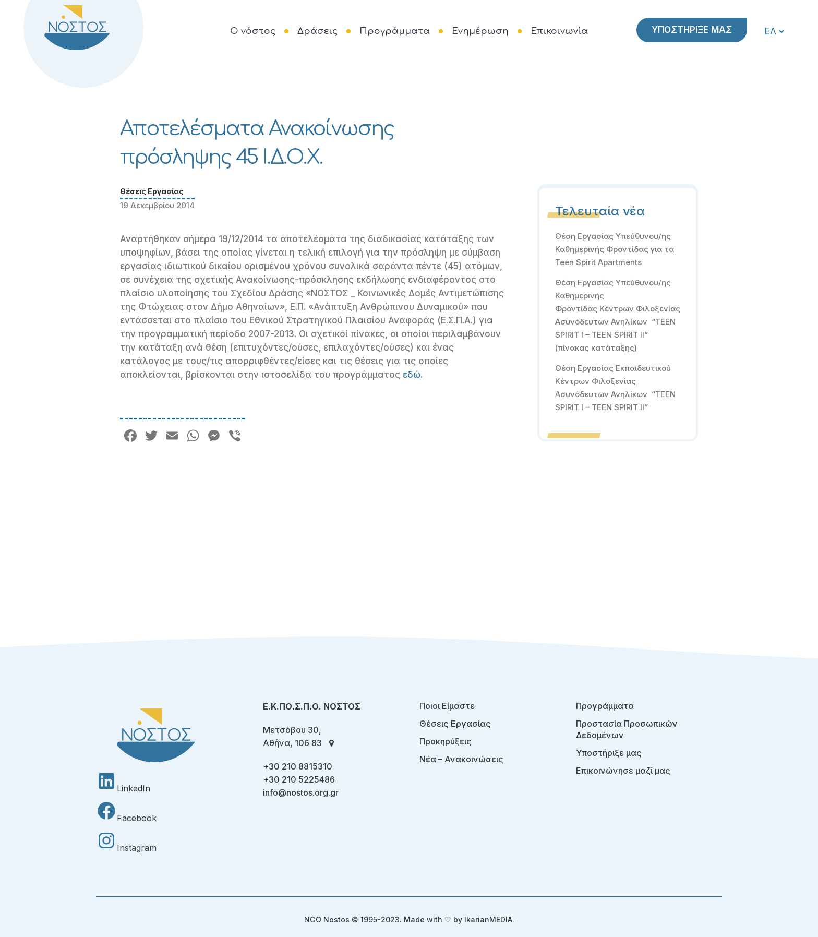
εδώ (411, 374)
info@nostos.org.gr (301, 792)
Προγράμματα (605, 706)
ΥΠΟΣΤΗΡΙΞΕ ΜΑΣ (692, 30)
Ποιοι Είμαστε (447, 706)
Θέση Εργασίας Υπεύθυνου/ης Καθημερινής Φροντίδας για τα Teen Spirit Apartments (614, 249)
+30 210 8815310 (297, 766)
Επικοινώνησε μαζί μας (623, 770)
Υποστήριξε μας (609, 753)
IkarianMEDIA (488, 919)
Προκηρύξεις (445, 741)
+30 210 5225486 (299, 779)
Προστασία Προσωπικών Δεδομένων (627, 729)
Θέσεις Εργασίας (152, 191)
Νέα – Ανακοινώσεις (461, 759)
